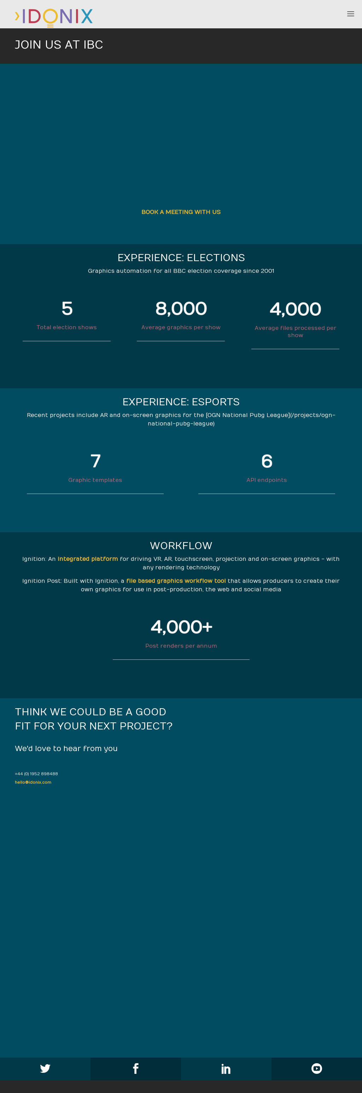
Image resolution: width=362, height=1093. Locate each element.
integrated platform (88, 559)
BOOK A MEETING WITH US (181, 212)
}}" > (181, 139)
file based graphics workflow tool (176, 581)
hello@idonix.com (33, 782)
